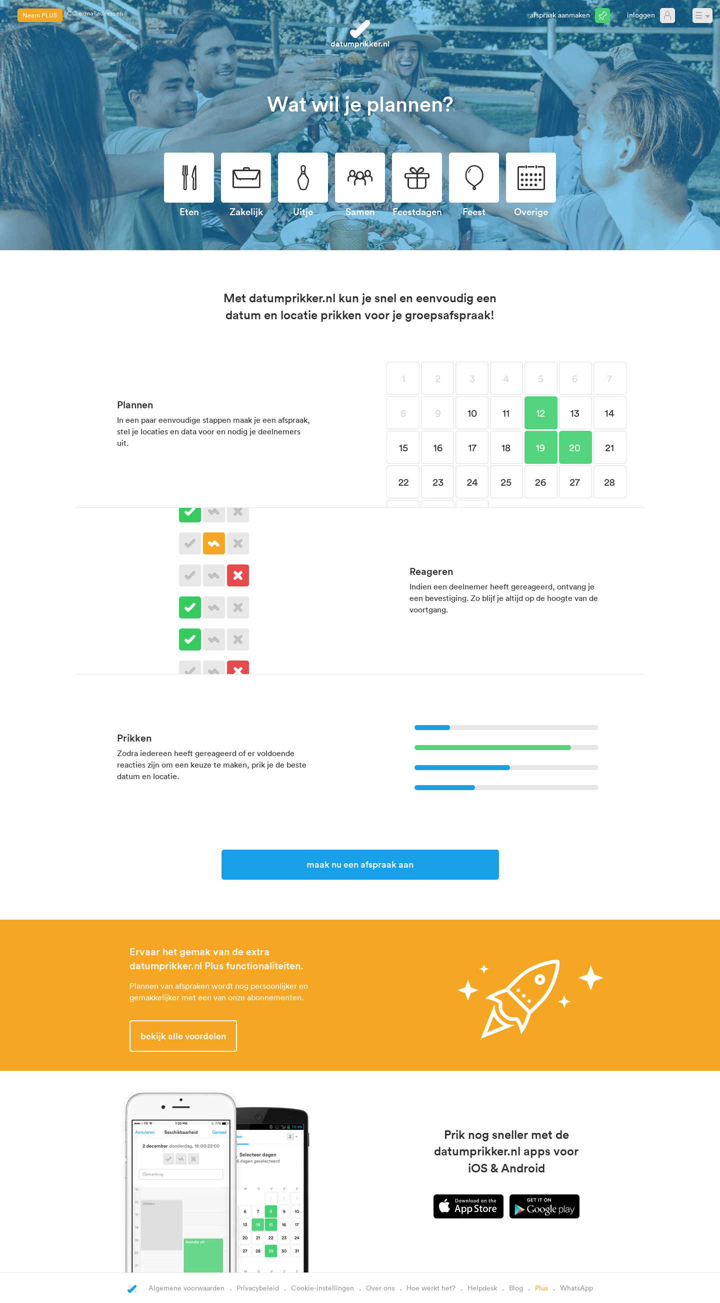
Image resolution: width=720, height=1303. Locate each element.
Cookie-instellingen (322, 1287)
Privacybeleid (257, 1287)
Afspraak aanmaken (560, 15)
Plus (541, 1287)
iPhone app (469, 1206)
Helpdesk (482, 1287)
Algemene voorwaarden (186, 1287)
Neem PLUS (40, 15)
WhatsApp (576, 1287)
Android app (545, 1206)
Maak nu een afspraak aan (360, 864)
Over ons (380, 1287)
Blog (516, 1287)
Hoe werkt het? (431, 1287)
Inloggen (641, 15)
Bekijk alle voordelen (183, 1036)
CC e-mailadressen (95, 15)
